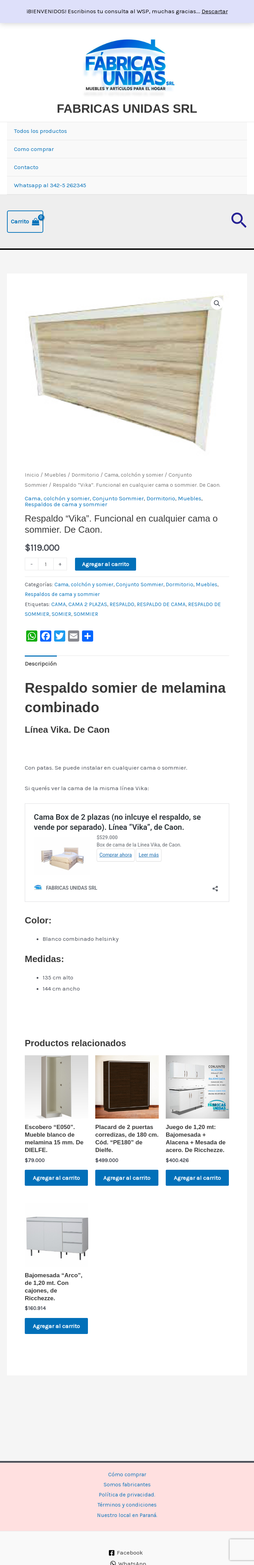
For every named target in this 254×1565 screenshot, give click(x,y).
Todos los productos (40, 147)
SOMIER (61, 631)
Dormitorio (85, 492)
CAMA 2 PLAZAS (87, 621)
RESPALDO (122, 621)
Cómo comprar (127, 1470)
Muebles (55, 492)
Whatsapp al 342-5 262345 (50, 202)
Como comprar (34, 165)
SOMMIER (86, 631)
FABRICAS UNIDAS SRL (111, 125)
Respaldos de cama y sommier (66, 521)
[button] (239, 238)
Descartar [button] (215, 11)
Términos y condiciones (127, 1503)
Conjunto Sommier (118, 515)
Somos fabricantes (127, 1481)
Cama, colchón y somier (133, 492)
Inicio (32, 492)
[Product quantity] (46, 581)
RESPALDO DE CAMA (161, 621)
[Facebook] (126, 1553)
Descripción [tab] (41, 680)
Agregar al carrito (105, 581)
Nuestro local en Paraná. (127, 1514)
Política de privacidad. (127, 1492)
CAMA (58, 621)
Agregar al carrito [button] (48, 1199)
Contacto (26, 184)
